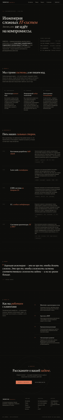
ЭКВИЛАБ (8, 2)
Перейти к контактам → (24, 382)
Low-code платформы (42, 403)
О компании (49, 2)
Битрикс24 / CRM (41, 405)
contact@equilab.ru (40, 382)
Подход (36, 2)
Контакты (27, 409)
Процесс (42, 2)
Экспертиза (30, 2)
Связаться (57, 2)
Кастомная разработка (42, 401)
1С (38, 407)
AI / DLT (39, 409)
